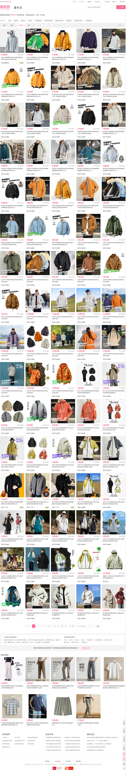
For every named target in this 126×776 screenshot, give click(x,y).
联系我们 (78, 761)
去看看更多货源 (85, 648)
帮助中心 (114, 1)
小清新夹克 (88, 20)
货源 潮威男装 (5, 63)
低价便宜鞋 (31, 744)
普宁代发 (17, 737)
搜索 (121, 7)
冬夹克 (30, 20)
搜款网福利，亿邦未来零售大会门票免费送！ (99, 744)
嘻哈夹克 (68, 20)
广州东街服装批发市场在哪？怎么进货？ (54, 744)
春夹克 (16, 20)
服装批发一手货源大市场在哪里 (73, 737)
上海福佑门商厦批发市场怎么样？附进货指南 (54, 750)
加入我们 (68, 761)
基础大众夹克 (78, 20)
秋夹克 (23, 20)
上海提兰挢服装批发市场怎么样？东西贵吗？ (73, 750)
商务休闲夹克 (48, 20)
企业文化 (57, 761)
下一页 (72, 626)
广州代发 (4, 737)
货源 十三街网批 (5, 507)
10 (62, 626)
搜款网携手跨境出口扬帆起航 (95, 750)
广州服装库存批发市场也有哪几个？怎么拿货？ (73, 744)
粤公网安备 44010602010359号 (68, 764)
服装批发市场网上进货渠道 (53, 740)
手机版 (106, 1)
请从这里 (5, 1)
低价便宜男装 (6, 744)
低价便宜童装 (31, 740)
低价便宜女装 (6, 747)
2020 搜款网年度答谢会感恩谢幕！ (97, 747)
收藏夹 (89, 1)
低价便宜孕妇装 (19, 744)
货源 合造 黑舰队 (107, 581)
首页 (74, 1)
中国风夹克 (38, 20)
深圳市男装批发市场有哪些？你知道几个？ (73, 740)
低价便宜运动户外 (20, 740)
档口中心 (98, 1)
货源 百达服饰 (31, 63)
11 (65, 626)
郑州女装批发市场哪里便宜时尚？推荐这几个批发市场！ (103, 737)
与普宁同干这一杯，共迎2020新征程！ (98, 740)
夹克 (9, 20)
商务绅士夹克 (59, 20)
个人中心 (81, 1)
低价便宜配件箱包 (7, 740)
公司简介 (47, 761)
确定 (98, 626)
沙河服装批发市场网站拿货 (53, 737)
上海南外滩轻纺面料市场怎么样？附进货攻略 (73, 747)
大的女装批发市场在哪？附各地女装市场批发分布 (54, 747)
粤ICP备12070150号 (51, 764)
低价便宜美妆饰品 (33, 737)
